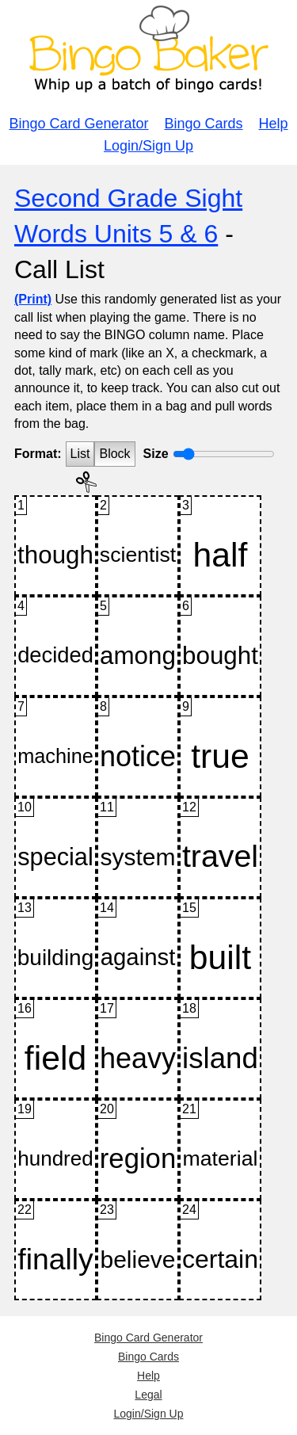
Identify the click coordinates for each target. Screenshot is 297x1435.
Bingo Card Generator (78, 124)
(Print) (32, 299)
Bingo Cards (204, 124)
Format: (38, 453)
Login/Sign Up (148, 146)
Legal (148, 1394)
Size (156, 453)
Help (273, 124)
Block (114, 453)
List (80, 453)
